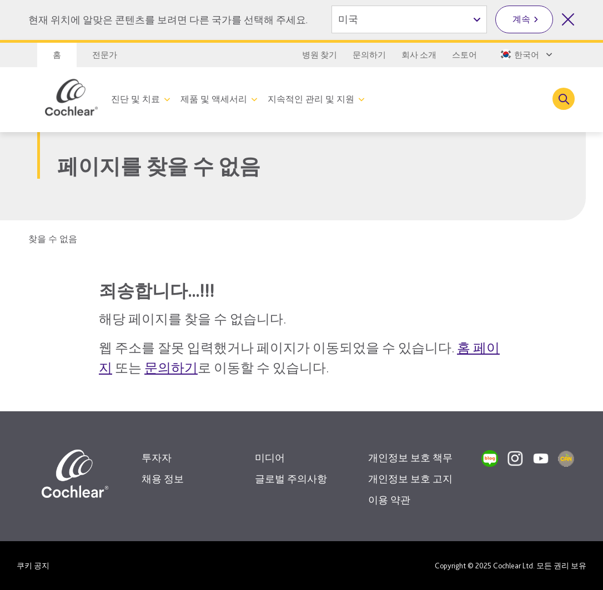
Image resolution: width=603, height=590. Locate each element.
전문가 (104, 55)
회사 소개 (418, 55)
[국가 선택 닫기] (568, 19)
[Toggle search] (563, 99)
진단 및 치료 (135, 99)
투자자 (157, 457)
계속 (521, 19)
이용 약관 (389, 500)
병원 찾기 (319, 55)
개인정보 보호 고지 (410, 479)
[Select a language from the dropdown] (525, 54)
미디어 (270, 457)
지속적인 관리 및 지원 (311, 99)
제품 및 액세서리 (213, 99)
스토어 (464, 55)
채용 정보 (163, 479)
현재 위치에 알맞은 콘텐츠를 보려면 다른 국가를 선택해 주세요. (168, 20)
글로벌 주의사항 (291, 479)
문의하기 (369, 55)
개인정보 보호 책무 (410, 457)
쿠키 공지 (33, 565)
